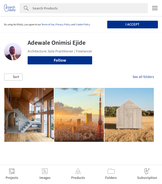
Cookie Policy (83, 24)
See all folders (143, 76)
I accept (132, 24)
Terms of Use (48, 24)
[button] (13, 77)
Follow (60, 60)
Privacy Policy (63, 24)
